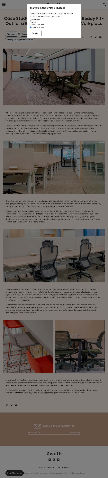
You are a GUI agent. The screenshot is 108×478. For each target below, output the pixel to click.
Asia (33, 22)
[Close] (77, 7)
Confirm (35, 33)
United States (37, 27)
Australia (35, 20)
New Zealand (37, 25)
